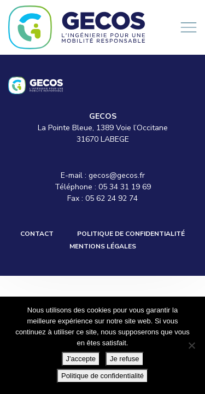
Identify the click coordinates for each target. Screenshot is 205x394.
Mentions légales (102, 246)
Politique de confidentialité (131, 233)
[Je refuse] (191, 345)
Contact (37, 233)
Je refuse (124, 359)
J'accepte (81, 359)
